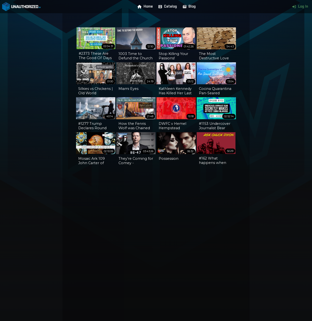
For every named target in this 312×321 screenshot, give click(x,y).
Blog (188, 6)
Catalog (166, 6)
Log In (299, 6)
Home (144, 6)
